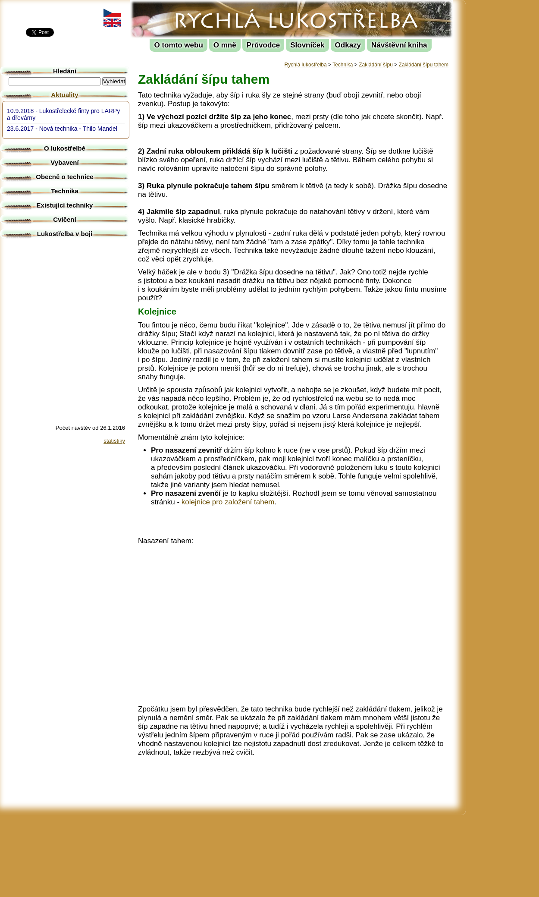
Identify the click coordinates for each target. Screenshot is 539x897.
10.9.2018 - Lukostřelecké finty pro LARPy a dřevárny (63, 114)
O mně (224, 45)
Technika (342, 65)
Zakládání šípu (376, 65)
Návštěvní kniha (399, 45)
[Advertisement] (504, 129)
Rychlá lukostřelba (184, 6)
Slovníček (307, 45)
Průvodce (263, 45)
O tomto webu (178, 45)
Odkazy (348, 45)
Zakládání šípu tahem (423, 65)
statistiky (114, 440)
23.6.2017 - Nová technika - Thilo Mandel (62, 128)
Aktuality (64, 94)
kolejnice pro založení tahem (228, 502)
